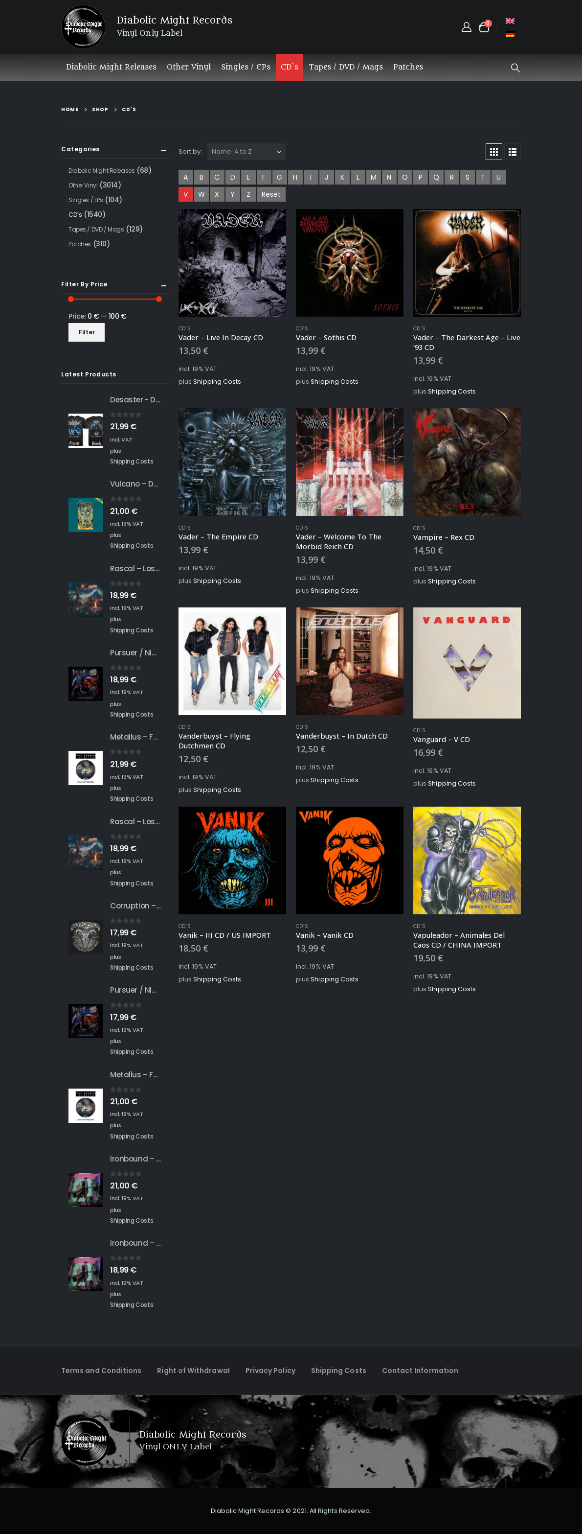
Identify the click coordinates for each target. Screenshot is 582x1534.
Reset (271, 194)
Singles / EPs (245, 67)
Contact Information (420, 1370)
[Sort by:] (246, 151)
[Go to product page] (232, 263)
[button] (515, 68)
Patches (408, 67)
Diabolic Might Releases (111, 67)
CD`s (289, 67)
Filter (87, 332)
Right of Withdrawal (193, 1370)
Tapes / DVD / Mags (346, 67)
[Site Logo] (83, 27)
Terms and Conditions (101, 1370)
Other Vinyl (189, 67)
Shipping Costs (217, 381)
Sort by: (190, 151)
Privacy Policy (270, 1370)
